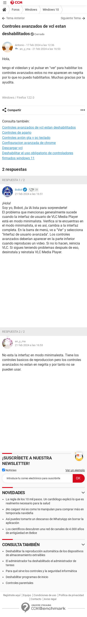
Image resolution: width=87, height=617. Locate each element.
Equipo (27, 595)
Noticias (9, 470)
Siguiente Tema (71, 18)
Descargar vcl (12, 148)
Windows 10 (51, 9)
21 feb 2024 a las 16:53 (46, 48)
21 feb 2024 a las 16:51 (29, 194)
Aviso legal (50, 599)
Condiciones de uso (45, 595)
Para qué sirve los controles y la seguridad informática (41, 571)
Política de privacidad (71, 595)
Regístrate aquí (11, 595)
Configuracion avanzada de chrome (29, 143)
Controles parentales (19, 583)
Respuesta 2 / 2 (13, 331)
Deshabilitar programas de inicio (27, 577)
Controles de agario (16, 133)
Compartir (14, 110)
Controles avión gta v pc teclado (26, 138)
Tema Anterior (15, 18)
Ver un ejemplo (75, 470)
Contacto (36, 599)
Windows (31, 9)
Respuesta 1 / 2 (13, 180)
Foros (15, 9)
